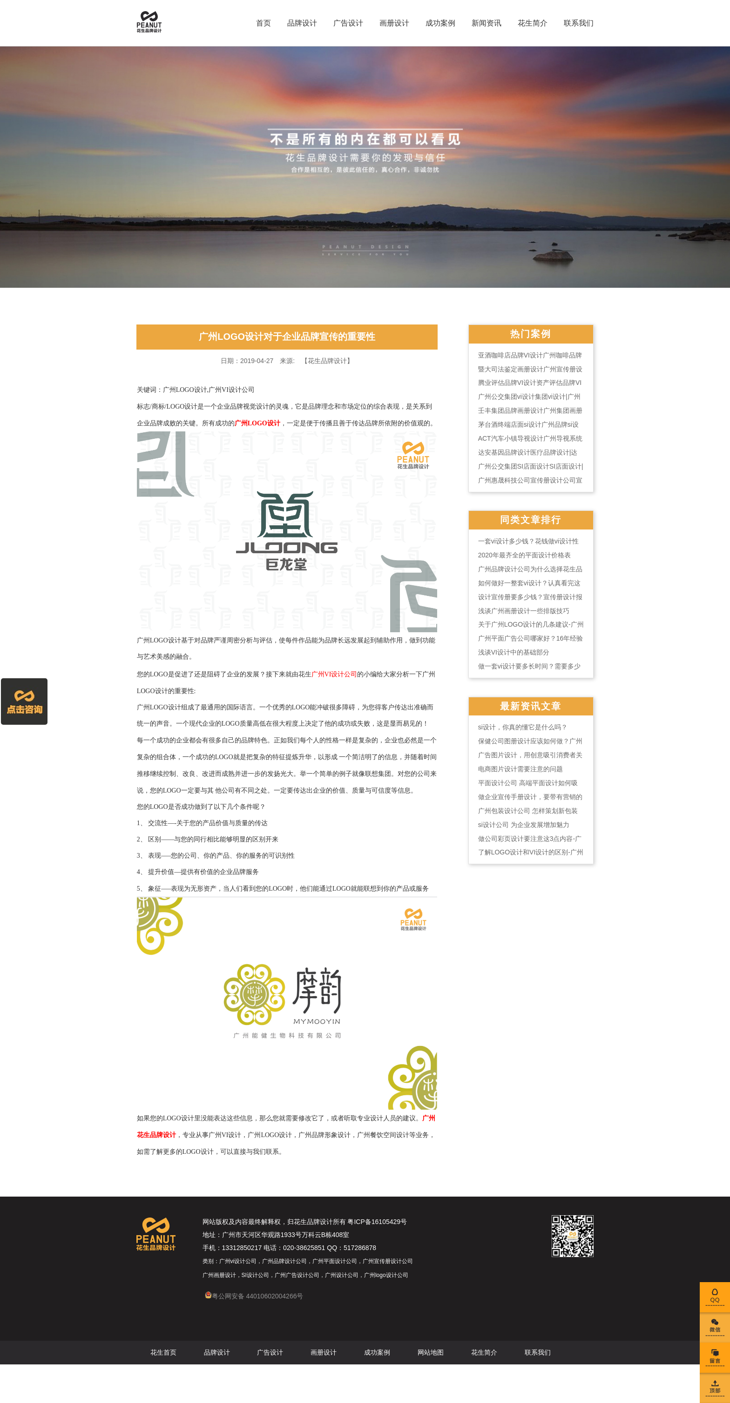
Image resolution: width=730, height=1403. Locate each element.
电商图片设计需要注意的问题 (524, 775)
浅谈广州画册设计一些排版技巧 (527, 616)
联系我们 (576, 23)
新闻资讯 (484, 23)
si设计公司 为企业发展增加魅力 (527, 830)
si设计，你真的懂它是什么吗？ (526, 733)
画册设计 (391, 23)
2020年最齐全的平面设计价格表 (528, 560)
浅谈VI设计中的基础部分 (517, 658)
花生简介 (530, 23)
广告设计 (345, 23)
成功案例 (438, 23)
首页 (260, 23)
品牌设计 (299, 23)
